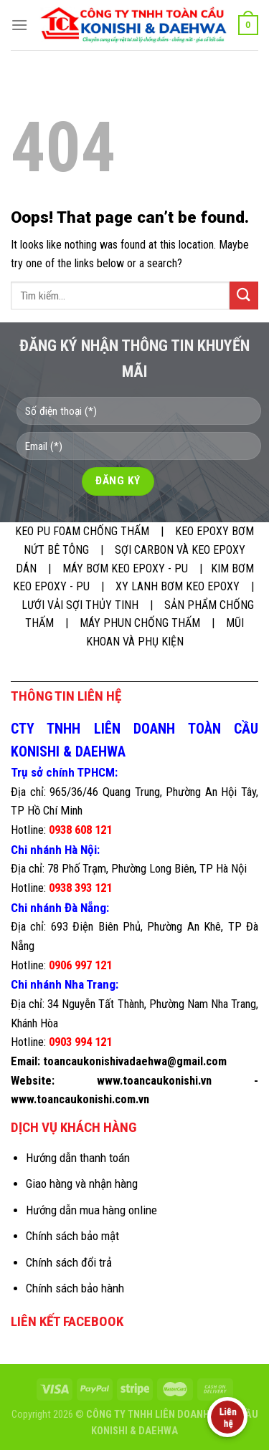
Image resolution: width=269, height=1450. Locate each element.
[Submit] (244, 295)
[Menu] (19, 24)
